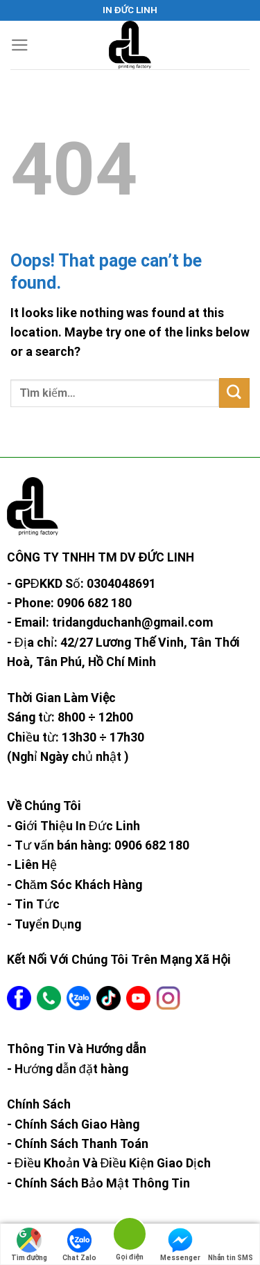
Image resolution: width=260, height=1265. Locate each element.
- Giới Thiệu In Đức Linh (73, 826)
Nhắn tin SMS (230, 1245)
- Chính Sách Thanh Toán (77, 1144)
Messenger (180, 1245)
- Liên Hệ (32, 865)
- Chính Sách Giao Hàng (73, 1124)
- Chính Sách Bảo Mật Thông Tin (98, 1183)
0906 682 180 (94, 603)
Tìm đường (29, 1245)
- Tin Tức (33, 904)
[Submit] (234, 393)
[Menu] (19, 45)
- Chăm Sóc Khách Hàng (74, 885)
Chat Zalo (79, 1245)
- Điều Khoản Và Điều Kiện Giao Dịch (109, 1163)
